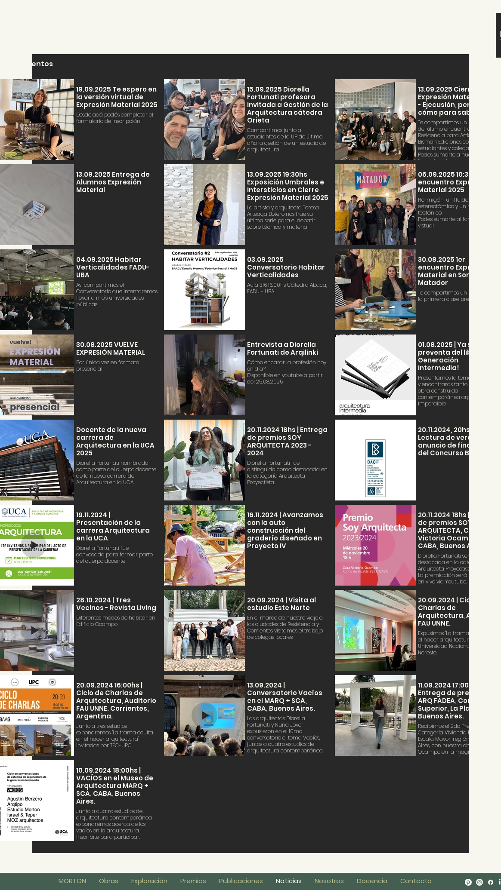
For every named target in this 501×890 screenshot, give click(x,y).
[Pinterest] (468, 882)
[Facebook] (490, 882)
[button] (372, 881)
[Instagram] (479, 882)
